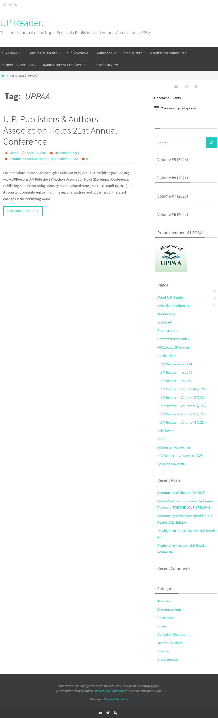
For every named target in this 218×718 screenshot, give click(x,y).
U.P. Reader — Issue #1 (175, 364)
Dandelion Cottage (171, 634)
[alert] (186, 108)
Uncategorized (168, 659)
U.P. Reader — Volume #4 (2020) (182, 389)
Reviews (163, 651)
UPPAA (73, 159)
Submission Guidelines (174, 447)
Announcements (169, 609)
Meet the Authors (66, 153)
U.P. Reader (59, 159)
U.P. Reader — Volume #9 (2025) (180, 455)
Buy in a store (167, 330)
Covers (162, 626)
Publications (166, 355)
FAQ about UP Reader (173, 347)
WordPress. (122, 699)
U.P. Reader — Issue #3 (175, 380)
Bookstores (165, 617)
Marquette (41, 159)
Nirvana (108, 699)
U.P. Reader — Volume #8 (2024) (182, 422)
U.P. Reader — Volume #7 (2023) (182, 414)
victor (14, 153)
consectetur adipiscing (108, 691)
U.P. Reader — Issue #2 (175, 372)
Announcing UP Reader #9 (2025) (181, 492)
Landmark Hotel (21, 159)
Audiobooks (166, 314)
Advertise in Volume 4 (173, 305)
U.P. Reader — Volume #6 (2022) (182, 405)
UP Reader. (21, 23)
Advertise (164, 601)
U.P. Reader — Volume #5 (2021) (182, 397)
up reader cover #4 (171, 464)
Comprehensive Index (173, 338)
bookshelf (164, 322)
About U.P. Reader (170, 297)
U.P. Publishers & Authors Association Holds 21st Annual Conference (60, 130)
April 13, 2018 (36, 153)
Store (161, 439)
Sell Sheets (165, 430)
